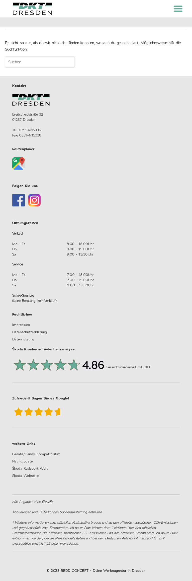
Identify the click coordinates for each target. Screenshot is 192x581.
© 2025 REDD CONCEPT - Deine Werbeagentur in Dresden (96, 571)
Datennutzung (23, 339)
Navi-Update (22, 461)
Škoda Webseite (25, 476)
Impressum (21, 325)
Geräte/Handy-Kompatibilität (36, 454)
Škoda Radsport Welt (30, 468)
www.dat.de (69, 543)
